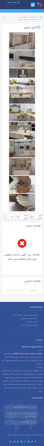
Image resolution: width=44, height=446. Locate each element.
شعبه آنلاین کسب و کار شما (29, 325)
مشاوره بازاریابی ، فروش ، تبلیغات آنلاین (25, 315)
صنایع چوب (23, 17)
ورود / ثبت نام (11, 2)
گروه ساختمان (33, 17)
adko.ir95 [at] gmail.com (21, 407)
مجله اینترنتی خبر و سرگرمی (29, 318)
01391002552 (25, 422)
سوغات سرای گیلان (32, 322)
